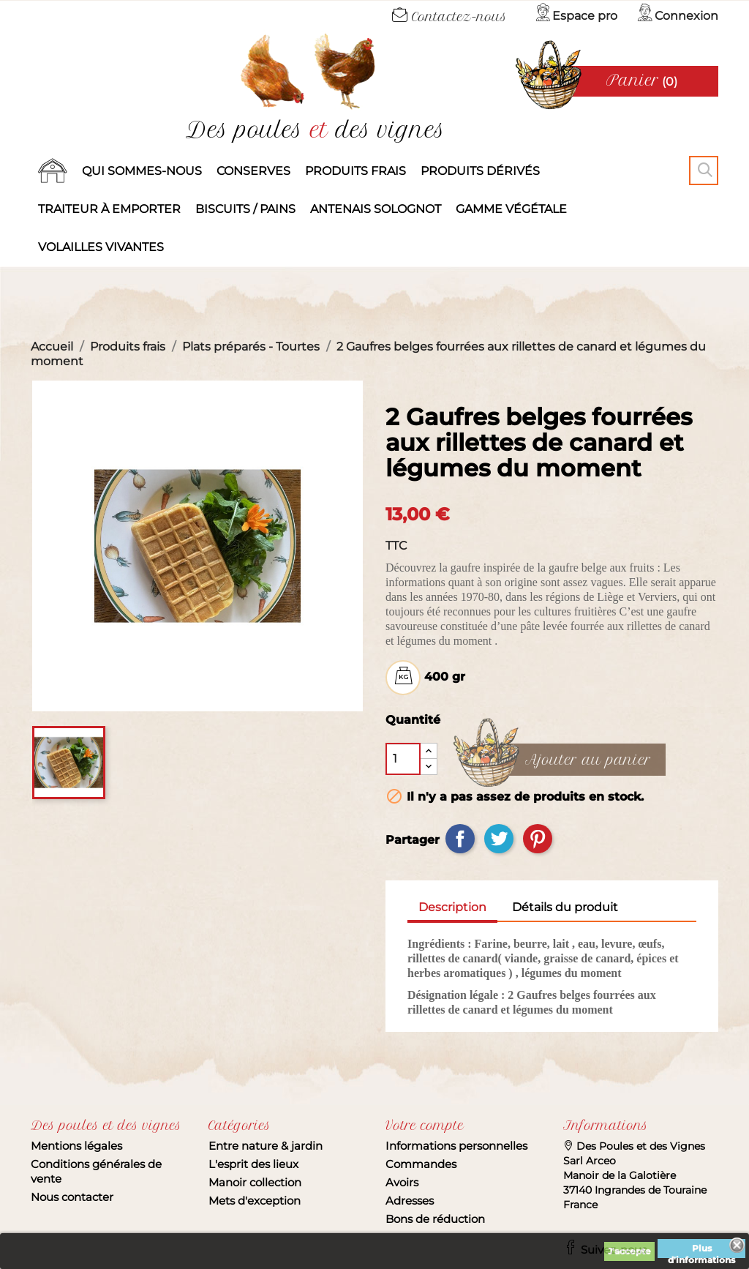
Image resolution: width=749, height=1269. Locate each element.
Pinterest (537, 838)
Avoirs (401, 1182)
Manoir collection (254, 1182)
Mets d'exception (254, 1201)
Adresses (409, 1201)
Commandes (420, 1164)
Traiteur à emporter (109, 209)
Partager (460, 838)
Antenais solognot (375, 209)
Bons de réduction (435, 1219)
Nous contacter (72, 1197)
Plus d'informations (701, 1250)
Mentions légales (76, 1146)
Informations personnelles (456, 1146)
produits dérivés (480, 171)
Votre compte (424, 1125)
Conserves (253, 171)
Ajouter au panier (588, 760)
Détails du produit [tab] (565, 907)
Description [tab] (452, 907)
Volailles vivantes (101, 247)
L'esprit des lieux (253, 1164)
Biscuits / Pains (245, 209)
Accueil (53, 171)
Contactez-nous (449, 17)
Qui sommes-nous (142, 171)
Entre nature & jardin (265, 1146)
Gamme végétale (511, 209)
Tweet (498, 838)
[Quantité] (403, 759)
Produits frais (355, 171)
